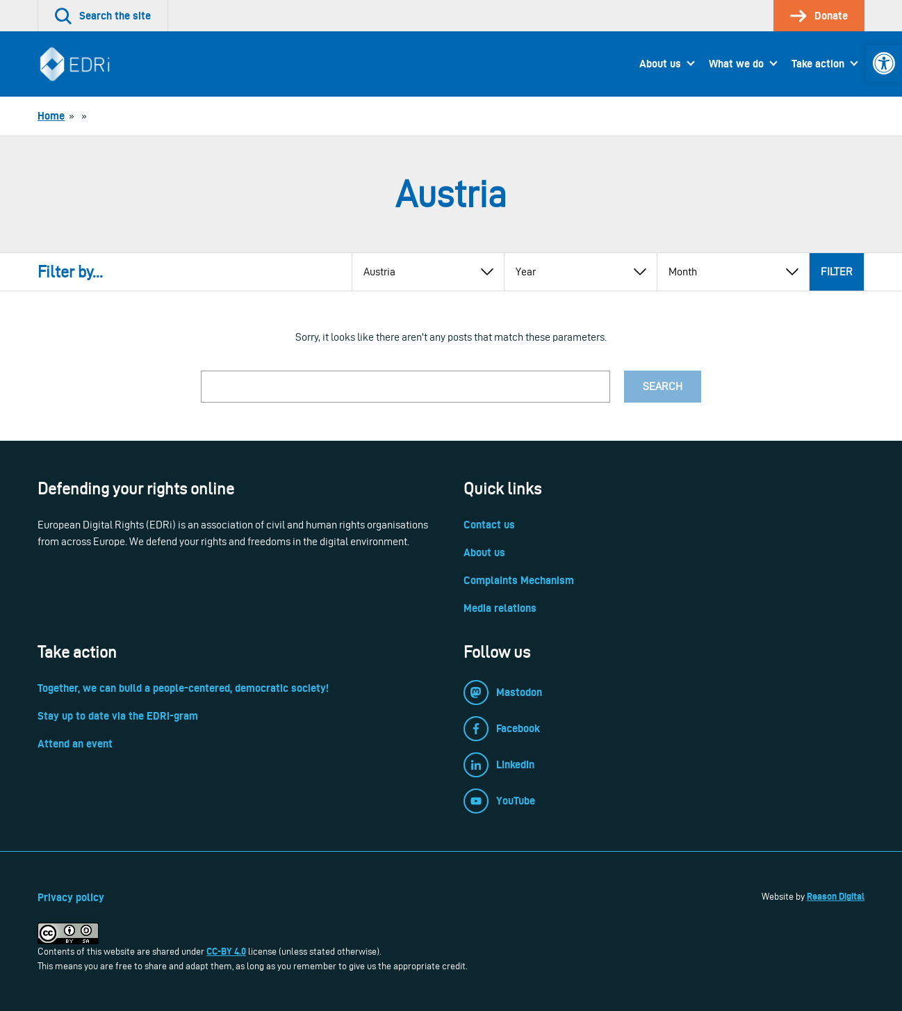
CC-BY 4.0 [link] (226, 951)
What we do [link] (736, 64)
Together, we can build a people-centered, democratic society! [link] (183, 688)
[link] (884, 63)
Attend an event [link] (75, 744)
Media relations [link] (500, 608)
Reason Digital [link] (835, 896)
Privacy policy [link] (71, 897)
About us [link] (660, 64)
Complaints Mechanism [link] (519, 580)
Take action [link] (818, 64)
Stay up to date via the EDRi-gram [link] (118, 716)
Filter (837, 271)
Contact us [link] (489, 525)
